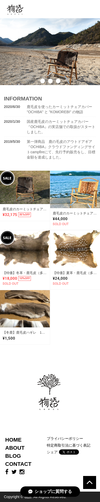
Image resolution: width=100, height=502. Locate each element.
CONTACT (18, 464)
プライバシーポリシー (65, 438)
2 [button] (50, 89)
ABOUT (15, 448)
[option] (50, 51)
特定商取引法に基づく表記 (68, 445)
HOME (13, 440)
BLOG (13, 456)
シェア (52, 452)
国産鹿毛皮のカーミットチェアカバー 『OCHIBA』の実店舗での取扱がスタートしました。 (61, 126)
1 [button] (42, 89)
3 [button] (58, 89)
